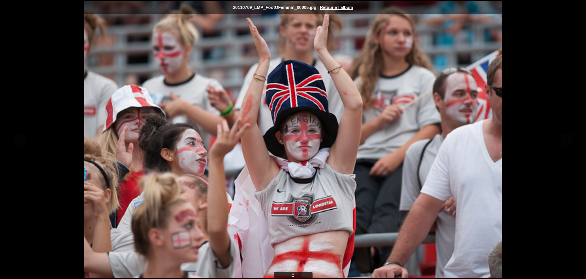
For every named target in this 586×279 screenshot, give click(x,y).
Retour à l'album (336, 7)
